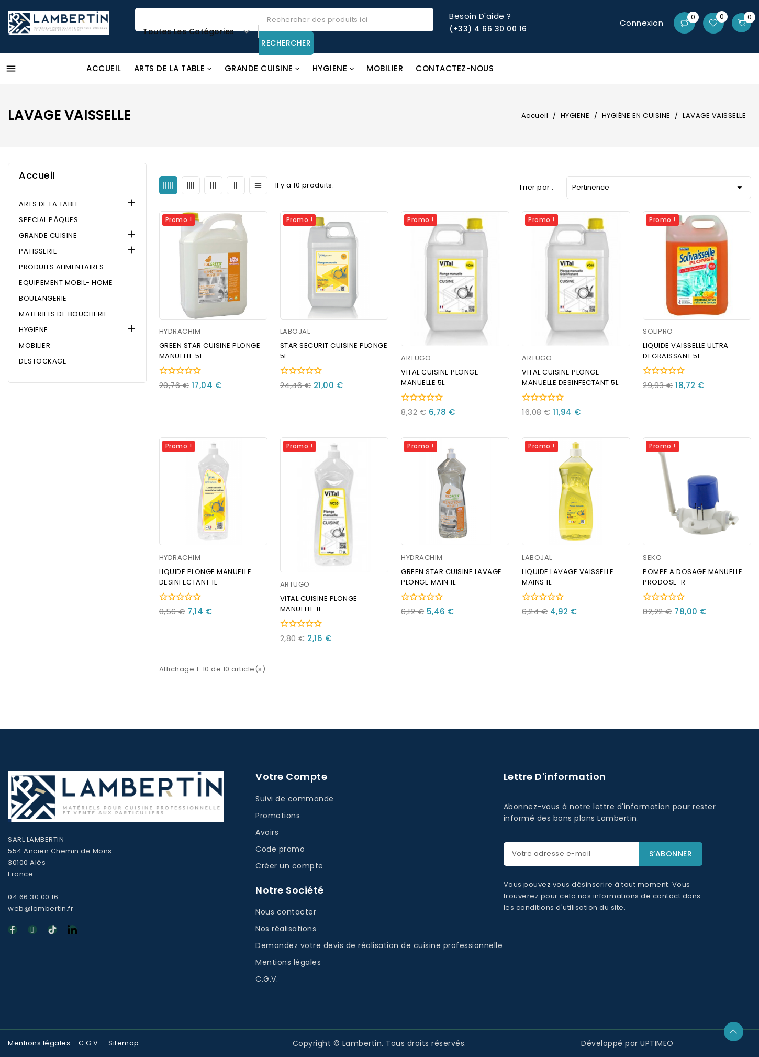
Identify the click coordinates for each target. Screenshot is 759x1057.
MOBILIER (34, 345)
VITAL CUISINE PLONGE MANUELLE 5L (439, 377)
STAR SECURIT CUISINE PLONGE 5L (334, 350)
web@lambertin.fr (40, 908)
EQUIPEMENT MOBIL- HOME (66, 283)
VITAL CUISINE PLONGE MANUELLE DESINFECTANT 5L (570, 377)
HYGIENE (33, 330)
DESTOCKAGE (42, 361)
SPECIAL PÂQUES (48, 220)
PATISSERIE (38, 251)
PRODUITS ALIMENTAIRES (61, 267)
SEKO (652, 558)
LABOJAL (295, 331)
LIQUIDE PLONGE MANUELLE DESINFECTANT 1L (205, 577)
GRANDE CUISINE (48, 235)
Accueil (37, 175)
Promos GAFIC (685, 74)
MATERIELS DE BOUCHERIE (63, 314)
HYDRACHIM (180, 331)
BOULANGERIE (43, 298)
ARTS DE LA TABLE (49, 204)
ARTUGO (416, 358)
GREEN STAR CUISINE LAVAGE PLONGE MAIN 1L (451, 577)
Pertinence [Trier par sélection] (658, 187)
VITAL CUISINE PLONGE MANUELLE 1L (319, 603)
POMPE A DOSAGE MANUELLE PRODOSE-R (693, 577)
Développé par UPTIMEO (627, 1043)
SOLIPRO (658, 331)
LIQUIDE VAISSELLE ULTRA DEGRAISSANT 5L (686, 350)
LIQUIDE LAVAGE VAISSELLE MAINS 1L (567, 577)
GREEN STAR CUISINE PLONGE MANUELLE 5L (210, 350)
